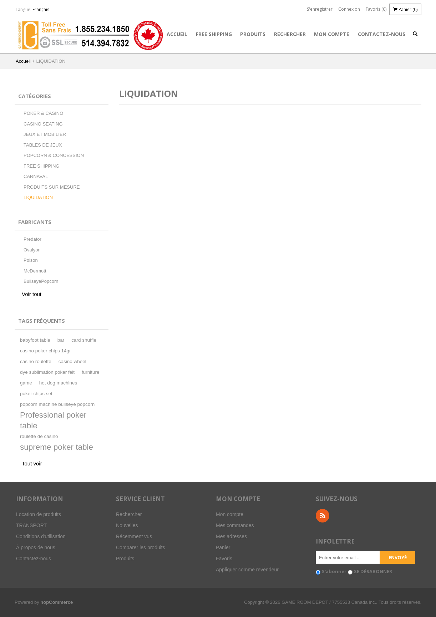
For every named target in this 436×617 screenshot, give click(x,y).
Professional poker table (53, 420)
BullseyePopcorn (41, 281)
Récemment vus (134, 536)
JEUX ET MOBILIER (45, 134)
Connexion (349, 9)
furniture (91, 372)
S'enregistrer (320, 9)
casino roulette (35, 361)
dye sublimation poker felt (47, 372)
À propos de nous (35, 547)
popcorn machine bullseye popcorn (57, 404)
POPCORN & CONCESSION (54, 155)
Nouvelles (127, 525)
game (26, 383)
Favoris (224, 558)
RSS (322, 515)
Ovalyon (32, 250)
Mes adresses (231, 536)
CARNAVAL (36, 176)
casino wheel (72, 361)
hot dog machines (58, 383)
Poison (31, 260)
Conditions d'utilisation (41, 536)
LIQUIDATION (38, 197)
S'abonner (334, 571)
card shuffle (83, 340)
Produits (252, 34)
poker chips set (36, 393)
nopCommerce (56, 602)
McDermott (35, 271)
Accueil (177, 34)
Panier (223, 547)
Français (40, 9)
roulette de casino (39, 436)
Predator (32, 239)
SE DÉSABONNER (373, 571)
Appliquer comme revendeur (247, 569)
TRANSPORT (31, 525)
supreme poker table (56, 447)
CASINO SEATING (43, 124)
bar (61, 340)
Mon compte (331, 34)
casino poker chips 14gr (45, 350)
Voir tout (31, 294)
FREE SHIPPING (214, 34)
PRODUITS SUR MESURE (52, 187)
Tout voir (32, 463)
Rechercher (290, 34)
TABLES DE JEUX (43, 145)
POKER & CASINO (43, 113)
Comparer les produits (140, 547)
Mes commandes (235, 525)
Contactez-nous (381, 34)
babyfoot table (35, 340)
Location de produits (38, 514)
